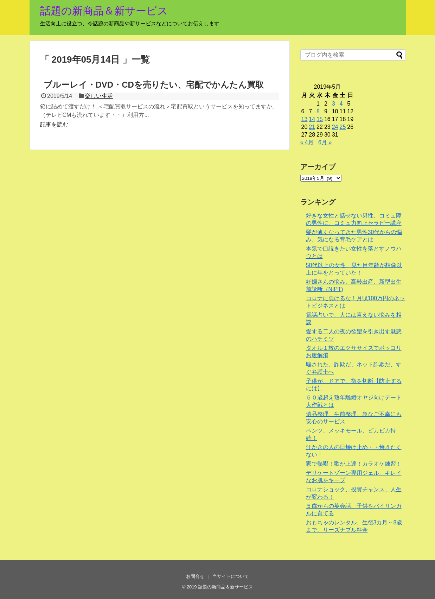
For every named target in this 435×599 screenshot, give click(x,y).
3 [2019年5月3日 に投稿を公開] (333, 104)
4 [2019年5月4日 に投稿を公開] (341, 104)
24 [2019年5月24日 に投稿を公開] (335, 127)
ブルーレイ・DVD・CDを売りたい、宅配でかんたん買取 (154, 84)
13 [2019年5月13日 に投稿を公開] (304, 119)
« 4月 (307, 142)
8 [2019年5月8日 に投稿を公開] (318, 111)
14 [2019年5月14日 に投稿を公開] (312, 119)
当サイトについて (230, 576)
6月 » (325, 142)
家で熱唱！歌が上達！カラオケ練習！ (354, 464)
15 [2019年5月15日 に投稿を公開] (319, 119)
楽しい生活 (99, 96)
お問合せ (195, 576)
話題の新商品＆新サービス (104, 11)
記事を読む (54, 124)
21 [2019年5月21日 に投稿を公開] (312, 127)
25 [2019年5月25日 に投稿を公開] (342, 127)
